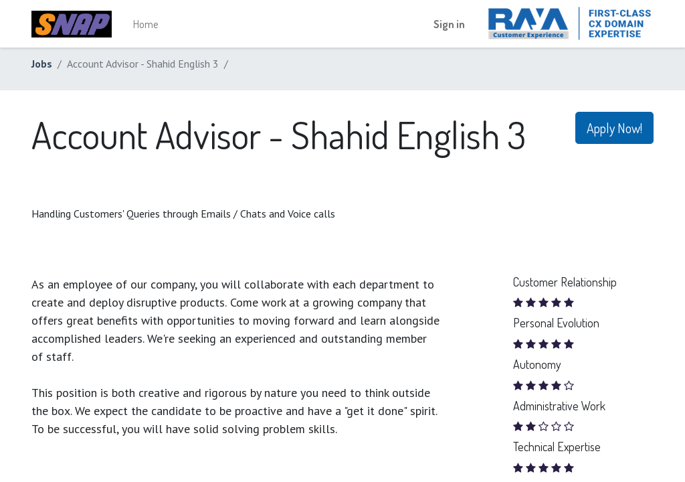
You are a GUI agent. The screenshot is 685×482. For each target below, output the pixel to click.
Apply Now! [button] (614, 128)
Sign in (449, 24)
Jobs (41, 63)
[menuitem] (145, 24)
